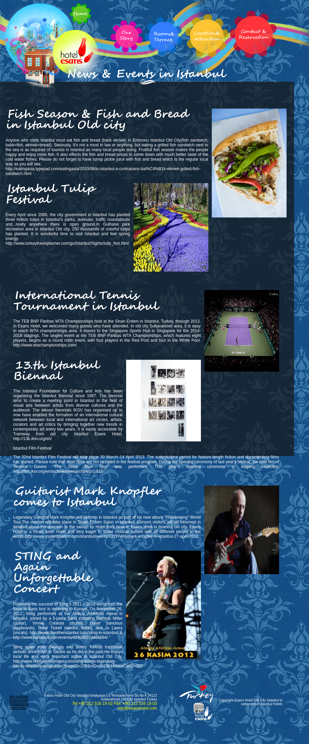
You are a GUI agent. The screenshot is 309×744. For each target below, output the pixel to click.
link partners (19, 696)
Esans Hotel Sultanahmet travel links (19, 704)
